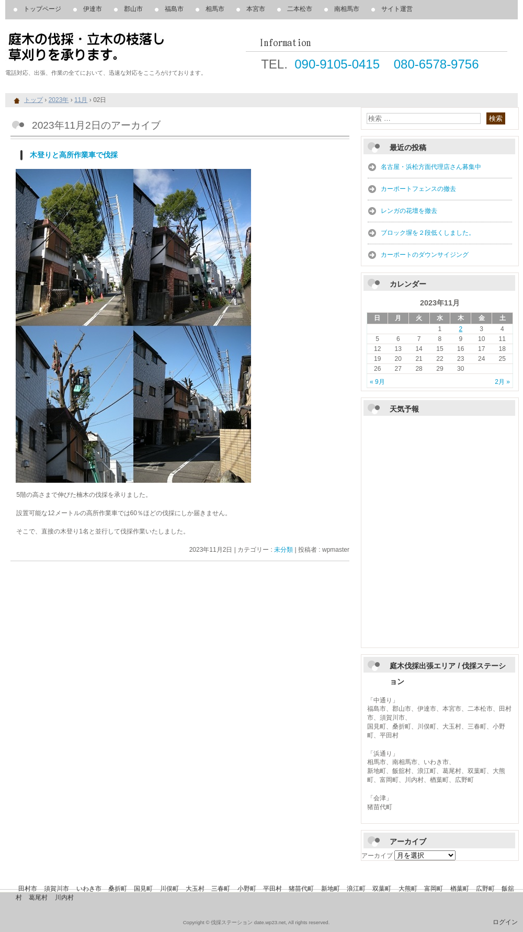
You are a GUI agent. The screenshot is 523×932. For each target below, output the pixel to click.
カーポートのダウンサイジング (425, 254)
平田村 (272, 888)
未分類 (283, 549)
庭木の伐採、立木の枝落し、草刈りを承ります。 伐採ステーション (125, 47)
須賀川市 (56, 888)
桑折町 (117, 888)
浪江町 (356, 888)
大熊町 (408, 888)
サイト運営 (397, 9)
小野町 (246, 888)
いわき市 (88, 888)
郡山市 (133, 9)
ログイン (505, 922)
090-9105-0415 (337, 64)
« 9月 (377, 381)
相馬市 (215, 9)
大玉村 (195, 888)
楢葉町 (459, 888)
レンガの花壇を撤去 (409, 210)
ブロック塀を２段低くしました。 (428, 232)
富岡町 (433, 888)
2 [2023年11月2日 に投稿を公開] (460, 329)
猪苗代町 (301, 888)
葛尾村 (38, 897)
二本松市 (299, 9)
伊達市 (92, 9)
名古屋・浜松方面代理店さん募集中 (431, 167)
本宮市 (255, 9)
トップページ (42, 9)
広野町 (485, 888)
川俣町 (169, 888)
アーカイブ (377, 855)
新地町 (330, 888)
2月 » (502, 381)
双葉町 (381, 888)
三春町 (220, 888)
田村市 (27, 888)
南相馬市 (346, 9)
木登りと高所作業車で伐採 (74, 155)
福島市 (174, 9)
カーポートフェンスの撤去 (418, 188)
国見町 (143, 888)
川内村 (64, 897)
